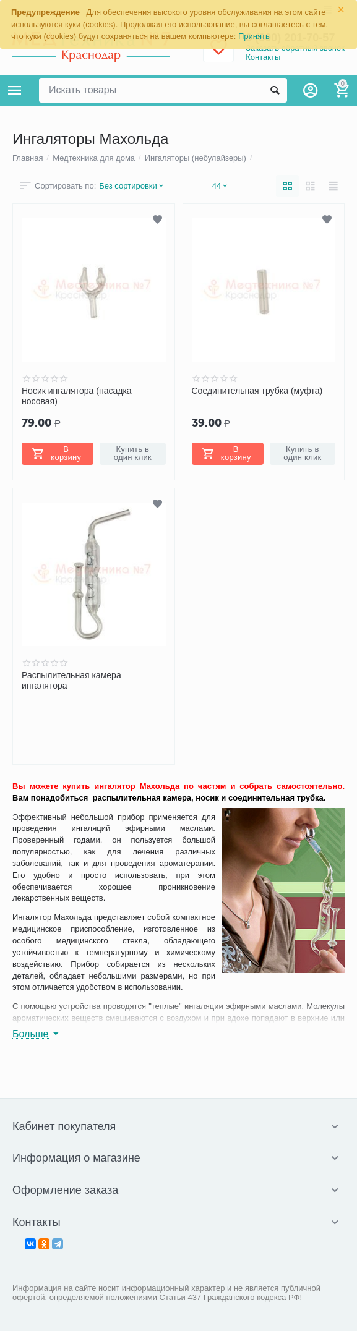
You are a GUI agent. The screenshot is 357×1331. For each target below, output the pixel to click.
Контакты (263, 57)
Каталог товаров (15, 90)
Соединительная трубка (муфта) (257, 391)
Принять (254, 36)
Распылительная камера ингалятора (71, 680)
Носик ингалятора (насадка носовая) (77, 396)
